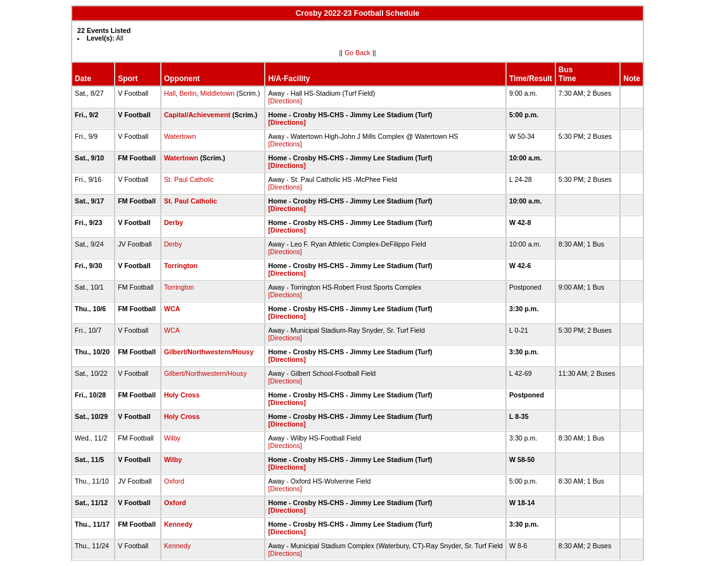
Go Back (357, 52)
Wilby (172, 438)
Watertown (180, 136)
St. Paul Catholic (189, 179)
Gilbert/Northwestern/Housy (209, 352)
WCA (172, 308)
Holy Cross (181, 395)
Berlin (187, 93)
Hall (169, 93)
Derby (173, 222)
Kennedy (178, 524)
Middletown (217, 93)
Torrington (181, 265)
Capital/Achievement (197, 115)
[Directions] (284, 101)
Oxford (174, 481)
